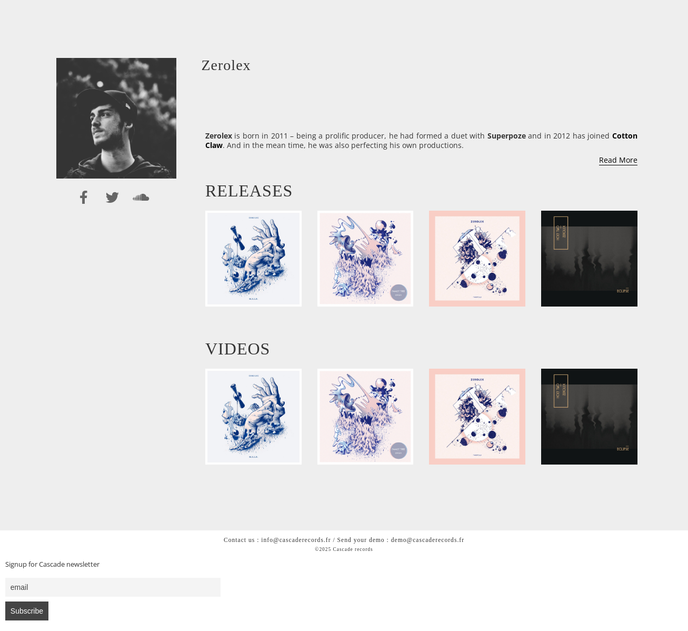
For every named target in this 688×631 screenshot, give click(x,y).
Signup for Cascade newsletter (52, 564)
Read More (618, 160)
